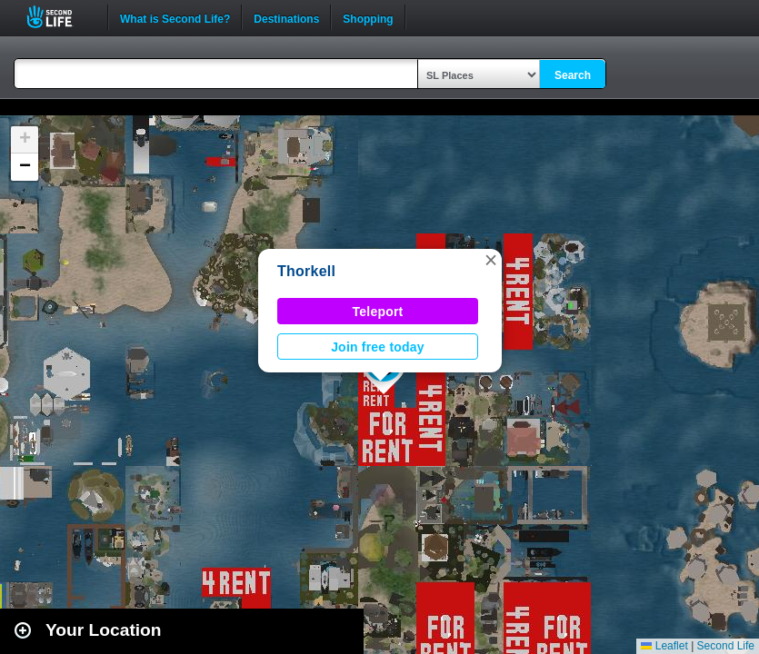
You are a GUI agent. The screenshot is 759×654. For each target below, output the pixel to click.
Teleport (378, 311)
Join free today (377, 347)
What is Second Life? (175, 17)
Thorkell (306, 271)
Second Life (59, 17)
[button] (491, 260)
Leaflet (664, 645)
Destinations (286, 17)
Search (572, 75)
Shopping (368, 17)
